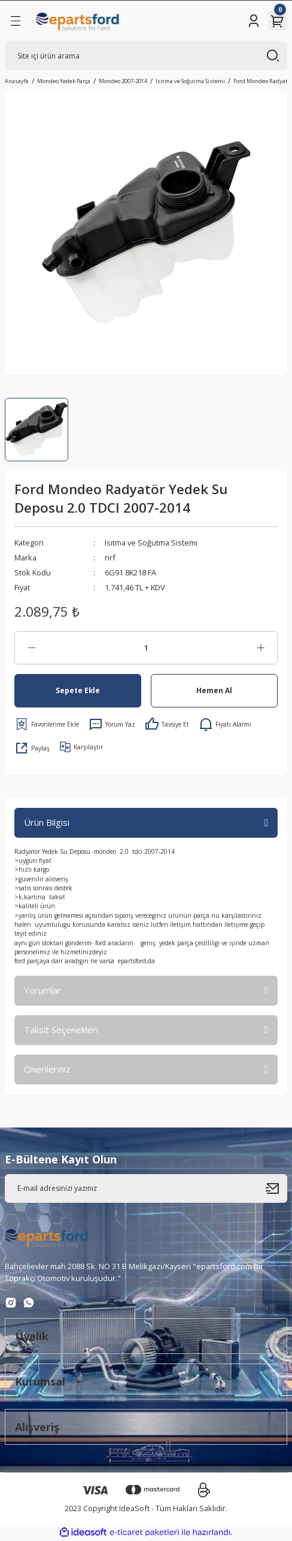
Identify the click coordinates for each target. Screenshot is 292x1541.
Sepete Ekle (78, 690)
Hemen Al (214, 690)
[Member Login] (253, 20)
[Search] (146, 55)
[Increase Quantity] (260, 648)
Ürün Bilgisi (46, 822)
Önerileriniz (47, 1069)
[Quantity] (146, 648)
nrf (110, 557)
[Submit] (276, 1188)
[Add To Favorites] (46, 724)
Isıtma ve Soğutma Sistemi (151, 542)
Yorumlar (42, 990)
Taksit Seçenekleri (61, 1029)
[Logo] (78, 21)
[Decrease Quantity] (31, 648)
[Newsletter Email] (146, 1188)
